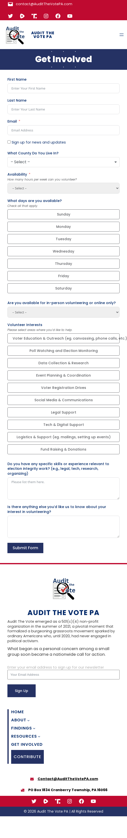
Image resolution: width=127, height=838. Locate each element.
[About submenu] (28, 720)
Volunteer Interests (24, 325)
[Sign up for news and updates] (9, 142)
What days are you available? (34, 201)
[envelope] (32, 779)
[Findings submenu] (34, 728)
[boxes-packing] (22, 790)
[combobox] (63, 162)
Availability (17, 174)
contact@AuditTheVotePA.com (44, 3)
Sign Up (21, 690)
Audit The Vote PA (42, 34)
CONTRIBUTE (27, 757)
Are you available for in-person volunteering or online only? (61, 303)
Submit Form (25, 548)
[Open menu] (122, 35)
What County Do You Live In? (32, 153)
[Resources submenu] (39, 736)
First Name (16, 79)
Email (12, 121)
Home (17, 712)
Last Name (16, 100)
